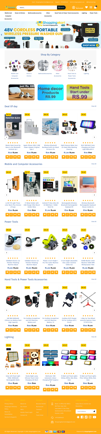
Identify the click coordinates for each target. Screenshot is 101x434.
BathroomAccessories (35, 13)
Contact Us (23, 415)
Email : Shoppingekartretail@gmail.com (42, 2)
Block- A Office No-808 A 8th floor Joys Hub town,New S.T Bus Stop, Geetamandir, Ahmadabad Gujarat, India (63, 408)
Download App (91, 2)
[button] (1, 35)
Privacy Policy (9, 403)
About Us (23, 403)
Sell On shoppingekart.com (77, 2)
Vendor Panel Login (26, 412)
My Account (39, 406)
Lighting (85, 13)
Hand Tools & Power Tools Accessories (67, 13)
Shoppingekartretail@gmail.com (65, 422)
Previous (6, 68)
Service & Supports (11, 417)
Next (95, 68)
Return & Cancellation (8, 413)
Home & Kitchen (20, 13)
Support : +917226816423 (61, 2)
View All (93, 106)
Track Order (39, 415)
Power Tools (94, 13)
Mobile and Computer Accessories (8, 16)
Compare (39, 409)
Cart (37, 412)
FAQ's (22, 409)
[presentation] (7, 137)
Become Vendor (41, 403)
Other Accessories (48, 14)
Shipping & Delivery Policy (11, 408)
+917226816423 (59, 417)
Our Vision (23, 406)
